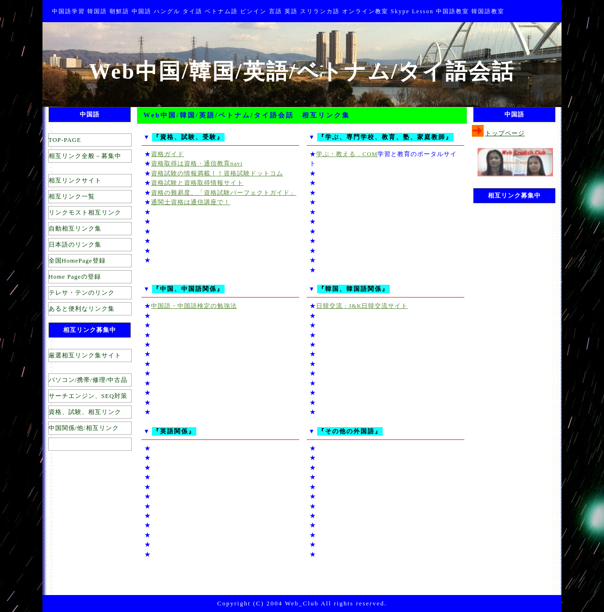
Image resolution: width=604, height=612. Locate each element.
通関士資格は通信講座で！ (190, 202)
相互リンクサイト (75, 180)
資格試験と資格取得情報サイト (197, 183)
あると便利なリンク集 (82, 308)
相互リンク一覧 (72, 196)
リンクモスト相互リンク (85, 212)
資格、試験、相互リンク (85, 411)
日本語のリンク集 (75, 244)
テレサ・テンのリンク (82, 292)
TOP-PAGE (65, 139)
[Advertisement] (505, 350)
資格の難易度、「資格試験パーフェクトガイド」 (223, 193)
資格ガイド (167, 154)
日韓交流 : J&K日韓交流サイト (362, 306)
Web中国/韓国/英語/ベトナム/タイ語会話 (302, 71)
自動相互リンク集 (75, 228)
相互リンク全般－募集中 (85, 155)
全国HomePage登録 (77, 260)
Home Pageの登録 (75, 276)
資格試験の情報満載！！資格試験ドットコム (217, 173)
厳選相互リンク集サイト (85, 355)
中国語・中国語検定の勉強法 (194, 306)
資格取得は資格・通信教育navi (197, 163)
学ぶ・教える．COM (347, 154)
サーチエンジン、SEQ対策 (88, 395)
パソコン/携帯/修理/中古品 (88, 379)
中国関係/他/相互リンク (84, 427)
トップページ (505, 133)
